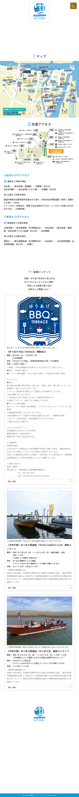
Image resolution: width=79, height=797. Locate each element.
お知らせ (39, 752)
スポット (39, 744)
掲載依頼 (39, 760)
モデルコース (39, 740)
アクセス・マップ (39, 756)
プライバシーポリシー (39, 767)
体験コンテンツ (39, 731)
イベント (39, 735)
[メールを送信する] (36, 783)
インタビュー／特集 (39, 749)
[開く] (73, 6)
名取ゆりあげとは (39, 727)
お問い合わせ (39, 763)
